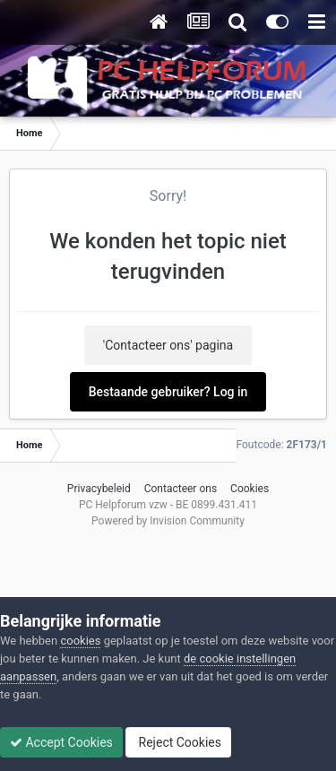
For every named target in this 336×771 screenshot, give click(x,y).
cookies (80, 640)
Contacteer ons (180, 488)
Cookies (249, 488)
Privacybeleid (99, 488)
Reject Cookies (178, 742)
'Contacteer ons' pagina (168, 345)
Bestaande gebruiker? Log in (168, 392)
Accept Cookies (61, 742)
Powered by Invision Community (168, 521)
